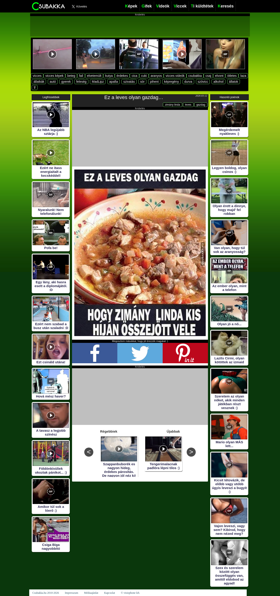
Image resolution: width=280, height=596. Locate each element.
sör (142, 81)
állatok (233, 81)
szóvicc (203, 81)
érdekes (122, 76)
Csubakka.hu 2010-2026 (45, 592)
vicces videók (175, 76)
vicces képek (54, 76)
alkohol (218, 81)
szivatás (129, 81)
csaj (208, 76)
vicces (37, 76)
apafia (113, 81)
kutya (109, 76)
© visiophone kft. (130, 592)
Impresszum (71, 592)
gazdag (200, 104)
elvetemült (94, 76)
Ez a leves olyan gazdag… (134, 97)
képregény (171, 81)
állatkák (39, 81)
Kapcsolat (109, 592)
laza (243, 76)
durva (188, 81)
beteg (71, 76)
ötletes (232, 76)
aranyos (156, 76)
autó (53, 81)
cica (134, 76)
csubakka (195, 76)
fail (81, 76)
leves (188, 104)
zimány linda (172, 104)
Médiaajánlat (91, 592)
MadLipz (98, 81)
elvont (219, 76)
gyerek (66, 81)
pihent (154, 81)
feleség (81, 81)
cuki (144, 76)
